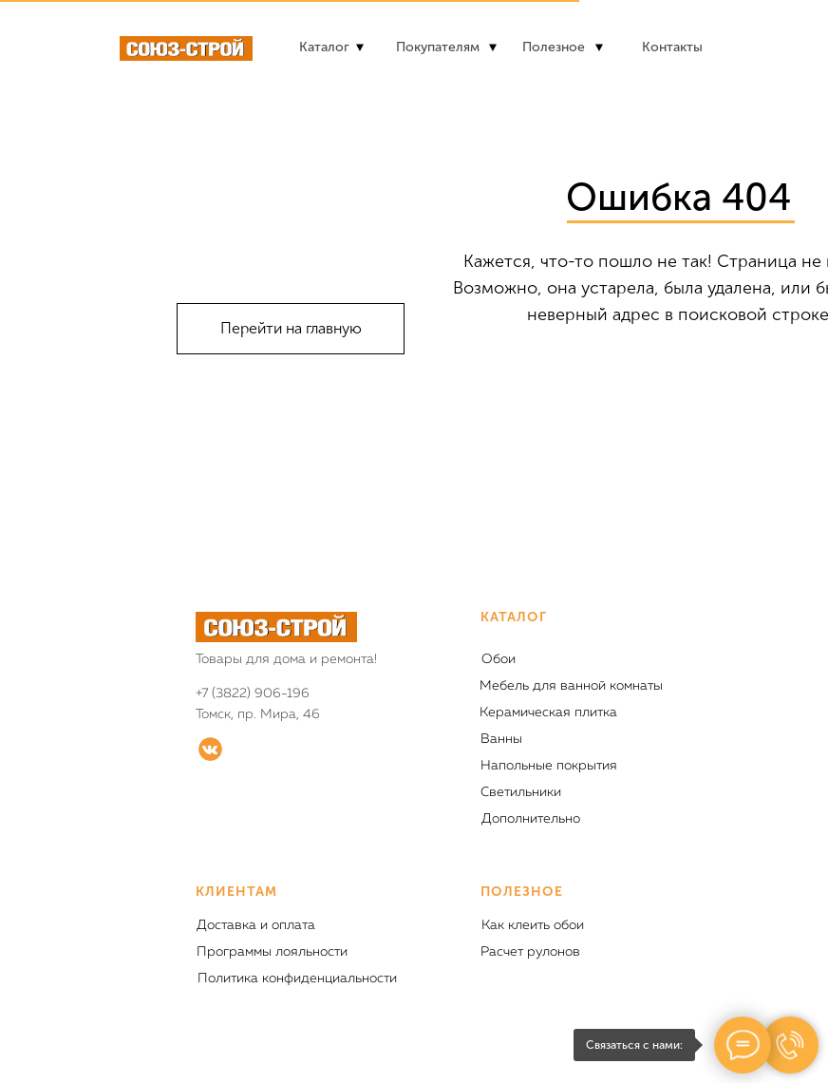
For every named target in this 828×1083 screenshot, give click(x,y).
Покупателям (438, 47)
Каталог (324, 47)
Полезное (553, 47)
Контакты (672, 47)
